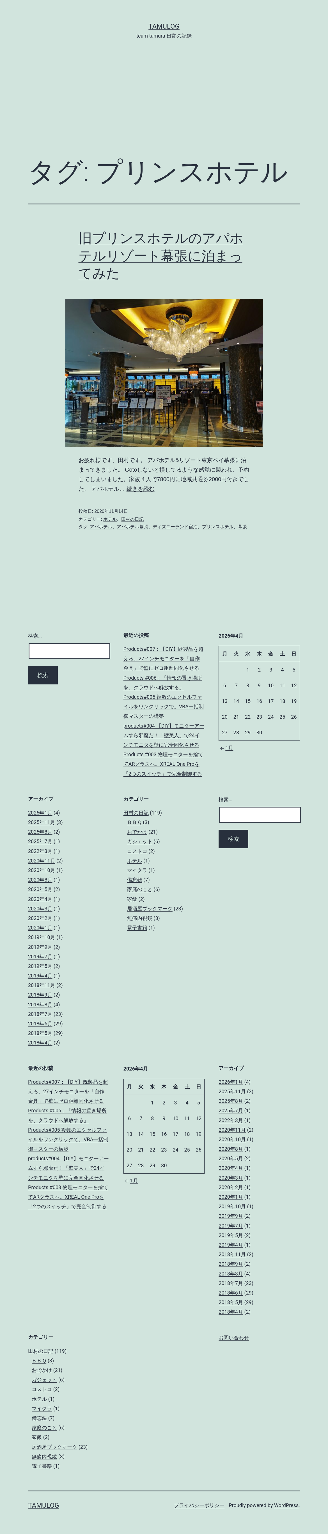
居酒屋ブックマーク (150, 909)
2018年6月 (40, 1023)
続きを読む (141, 489)
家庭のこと (139, 889)
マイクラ (137, 870)
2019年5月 (40, 966)
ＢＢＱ (134, 822)
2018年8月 (40, 1004)
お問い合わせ (234, 1338)
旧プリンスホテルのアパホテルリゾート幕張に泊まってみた (161, 255)
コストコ (137, 851)
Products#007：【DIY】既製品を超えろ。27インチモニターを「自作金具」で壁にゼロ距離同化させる (163, 658)
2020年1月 (40, 928)
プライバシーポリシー (199, 1505)
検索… (35, 636)
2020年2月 (40, 918)
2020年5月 (40, 889)
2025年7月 (40, 841)
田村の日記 (132, 519)
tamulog (164, 26)
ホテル (110, 519)
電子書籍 (137, 928)
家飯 (132, 899)
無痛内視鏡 (139, 918)
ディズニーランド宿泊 (175, 526)
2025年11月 (41, 822)
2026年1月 (40, 813)
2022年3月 (40, 851)
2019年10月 (41, 937)
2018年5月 (40, 1033)
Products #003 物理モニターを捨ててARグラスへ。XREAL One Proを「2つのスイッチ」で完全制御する (163, 763)
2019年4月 (40, 976)
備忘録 (134, 880)
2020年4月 (40, 899)
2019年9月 (40, 947)
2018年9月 (40, 995)
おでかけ (137, 832)
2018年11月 (41, 985)
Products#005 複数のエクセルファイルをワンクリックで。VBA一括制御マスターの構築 (163, 706)
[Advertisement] (164, 107)
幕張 (242, 526)
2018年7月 (40, 1014)
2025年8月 (40, 832)
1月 (226, 748)
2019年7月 (40, 956)
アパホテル (101, 526)
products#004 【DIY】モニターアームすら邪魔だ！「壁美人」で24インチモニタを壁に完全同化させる (163, 735)
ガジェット (139, 841)
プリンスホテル (217, 526)
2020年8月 (40, 880)
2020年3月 (40, 909)
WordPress (286, 1505)
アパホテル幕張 (132, 526)
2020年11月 (41, 861)
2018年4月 (40, 1043)
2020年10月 (41, 870)
